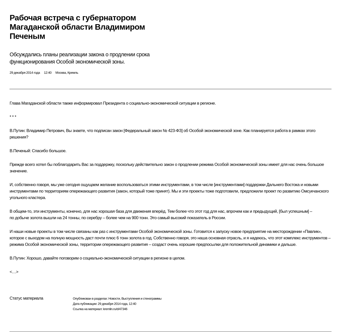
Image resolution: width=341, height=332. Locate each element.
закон (117, 130)
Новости (114, 298)
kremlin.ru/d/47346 (115, 309)
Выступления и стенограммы (141, 298)
